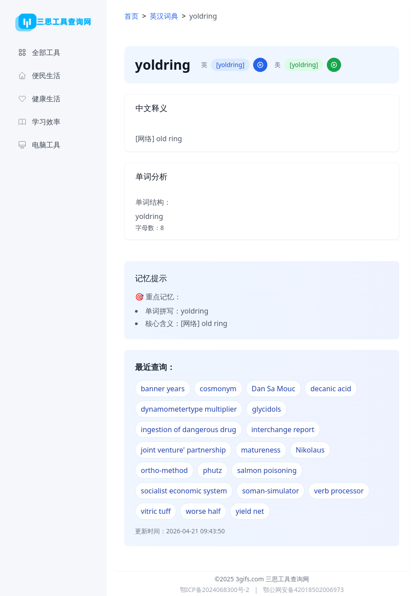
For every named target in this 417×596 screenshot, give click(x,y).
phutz (212, 470)
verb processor (339, 491)
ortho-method (164, 470)
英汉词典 (164, 16)
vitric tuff (156, 511)
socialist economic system (184, 491)
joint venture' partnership (183, 450)
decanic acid (330, 388)
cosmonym (218, 388)
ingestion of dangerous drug (188, 429)
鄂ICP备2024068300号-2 (215, 589)
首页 (131, 16)
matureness (261, 450)
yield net (250, 511)
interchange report (282, 429)
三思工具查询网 (287, 579)
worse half (203, 511)
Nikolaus (310, 450)
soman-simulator (270, 491)
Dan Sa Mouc (273, 388)
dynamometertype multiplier (189, 409)
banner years (163, 388)
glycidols (266, 409)
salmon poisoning (267, 470)
